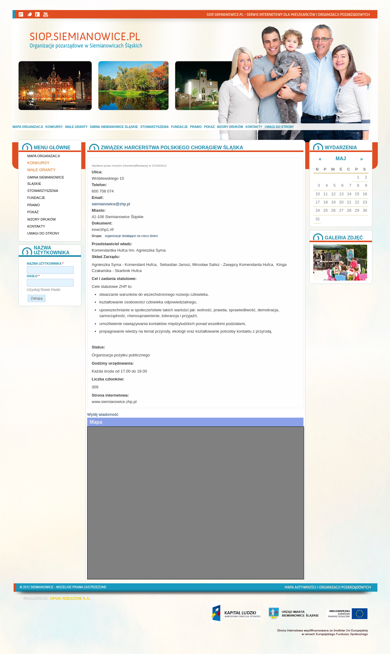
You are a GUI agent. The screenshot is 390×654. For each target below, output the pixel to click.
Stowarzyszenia (154, 127)
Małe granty (76, 127)
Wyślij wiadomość (102, 414)
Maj (341, 158)
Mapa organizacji (27, 127)
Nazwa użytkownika (45, 263)
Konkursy (54, 127)
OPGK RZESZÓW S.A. (70, 598)
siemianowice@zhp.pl (111, 204)
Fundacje (179, 127)
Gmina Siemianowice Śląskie (114, 127)
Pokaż (209, 127)
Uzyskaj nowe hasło (43, 290)
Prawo (196, 127)
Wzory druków (230, 127)
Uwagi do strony (279, 127)
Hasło (33, 276)
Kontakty (254, 127)
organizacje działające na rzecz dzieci (131, 236)
